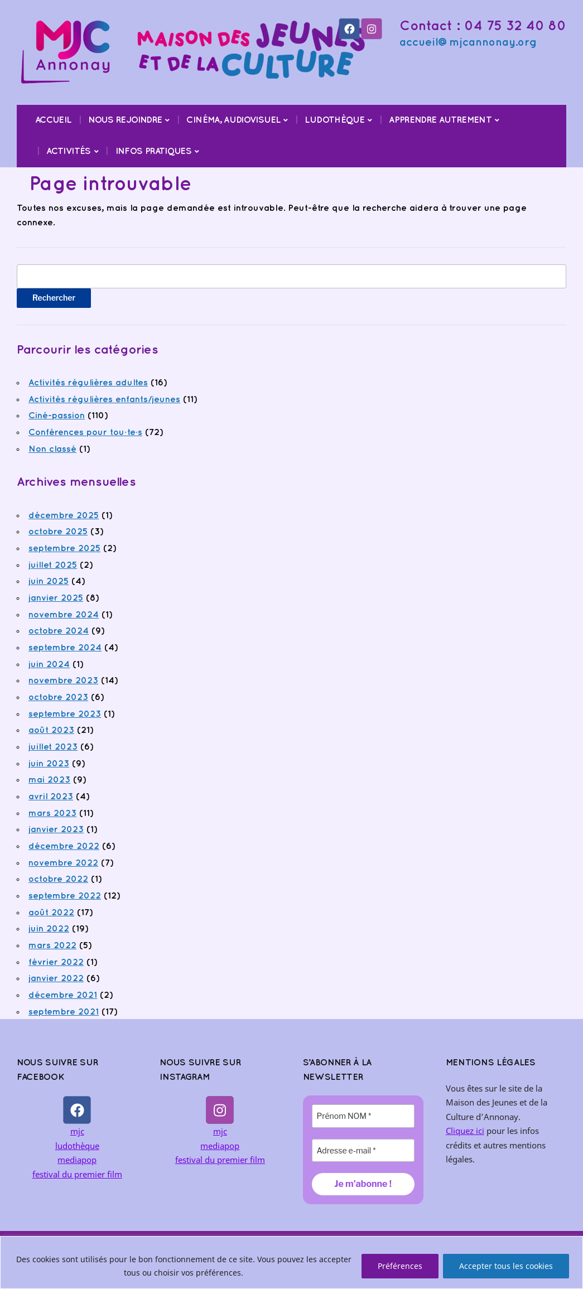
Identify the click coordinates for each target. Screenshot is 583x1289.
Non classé (52, 449)
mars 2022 (52, 946)
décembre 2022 (63, 846)
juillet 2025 (52, 565)
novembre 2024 (63, 615)
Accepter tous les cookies (506, 1266)
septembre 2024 (65, 648)
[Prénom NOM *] (363, 1115)
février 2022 (56, 962)
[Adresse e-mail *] (363, 1150)
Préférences (400, 1266)
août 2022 (51, 913)
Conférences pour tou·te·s (85, 432)
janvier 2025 (55, 598)
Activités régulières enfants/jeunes (104, 399)
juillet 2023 (53, 747)
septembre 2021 (63, 1012)
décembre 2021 (62, 995)
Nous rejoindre (125, 120)
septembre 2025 (64, 548)
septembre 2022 (64, 896)
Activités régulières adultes (88, 383)
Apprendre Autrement (440, 120)
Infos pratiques (153, 151)
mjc (77, 1131)
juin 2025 (48, 581)
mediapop (77, 1159)
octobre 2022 (58, 879)
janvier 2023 (56, 829)
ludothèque (77, 1145)
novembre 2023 (63, 681)
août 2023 (51, 730)
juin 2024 (49, 664)
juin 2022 (48, 929)
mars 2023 (52, 813)
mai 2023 (49, 780)
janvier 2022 (56, 978)
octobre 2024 (58, 631)
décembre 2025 (63, 515)
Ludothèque (334, 120)
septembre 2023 (64, 714)
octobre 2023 (58, 697)
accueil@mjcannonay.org (468, 42)
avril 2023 (50, 797)
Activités (68, 151)
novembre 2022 (63, 863)
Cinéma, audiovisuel (233, 120)
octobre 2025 (58, 532)
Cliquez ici (465, 1130)
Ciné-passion (56, 416)
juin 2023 (48, 764)
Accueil (53, 120)
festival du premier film (77, 1174)
